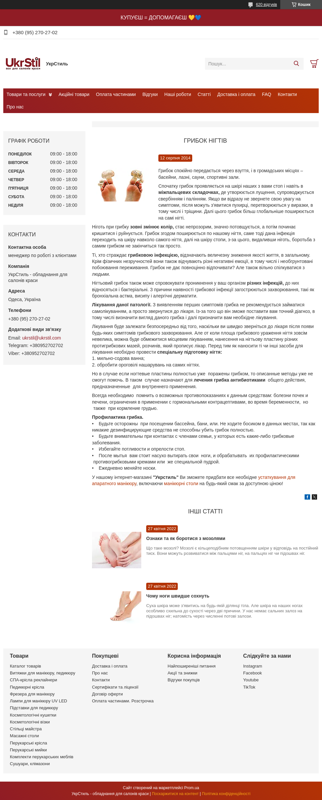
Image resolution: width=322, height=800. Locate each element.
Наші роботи (177, 94)
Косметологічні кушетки (33, 715)
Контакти (287, 94)
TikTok (249, 687)
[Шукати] (296, 64)
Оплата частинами (116, 94)
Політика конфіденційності (226, 793)
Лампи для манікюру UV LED (38, 700)
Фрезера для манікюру (32, 694)
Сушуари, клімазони (30, 763)
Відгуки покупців (184, 679)
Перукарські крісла (28, 743)
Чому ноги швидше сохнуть (177, 596)
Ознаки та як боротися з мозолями (185, 538)
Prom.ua (191, 788)
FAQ (266, 94)
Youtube (251, 679)
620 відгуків (266, 4)
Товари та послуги (26, 94)
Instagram (252, 666)
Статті (204, 94)
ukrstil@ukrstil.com (41, 338)
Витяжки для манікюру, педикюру (42, 673)
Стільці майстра (26, 728)
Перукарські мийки (28, 749)
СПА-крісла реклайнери (33, 679)
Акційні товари (73, 94)
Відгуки (150, 94)
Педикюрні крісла (27, 687)
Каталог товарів (25, 666)
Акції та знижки (182, 673)
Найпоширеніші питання (192, 666)
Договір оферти (107, 694)
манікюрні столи (181, 483)
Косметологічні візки (30, 721)
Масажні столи (24, 735)
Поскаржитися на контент (175, 793)
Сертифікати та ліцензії (115, 687)
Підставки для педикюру (34, 707)
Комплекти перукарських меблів (41, 756)
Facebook (252, 673)
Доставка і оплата (236, 94)
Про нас (15, 106)
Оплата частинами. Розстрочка (122, 700)
